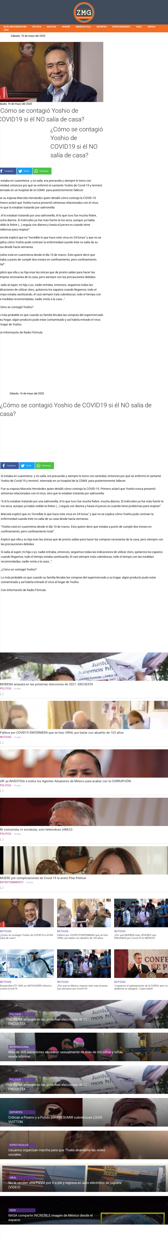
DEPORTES (101, 27)
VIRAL (139, 27)
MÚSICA (151, 27)
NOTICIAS (51, 27)
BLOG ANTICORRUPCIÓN (15, 27)
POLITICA (36, 27)
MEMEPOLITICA (83, 27)
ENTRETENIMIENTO (121, 27)
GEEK (6, 30)
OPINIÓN (66, 27)
